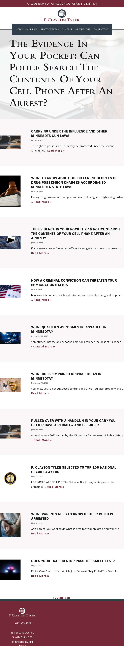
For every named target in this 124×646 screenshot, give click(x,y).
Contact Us (101, 29)
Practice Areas (49, 29)
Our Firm (31, 29)
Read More (54, 150)
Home (19, 29)
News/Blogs (82, 29)
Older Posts (64, 597)
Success (67, 29)
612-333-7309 (89, 3)
